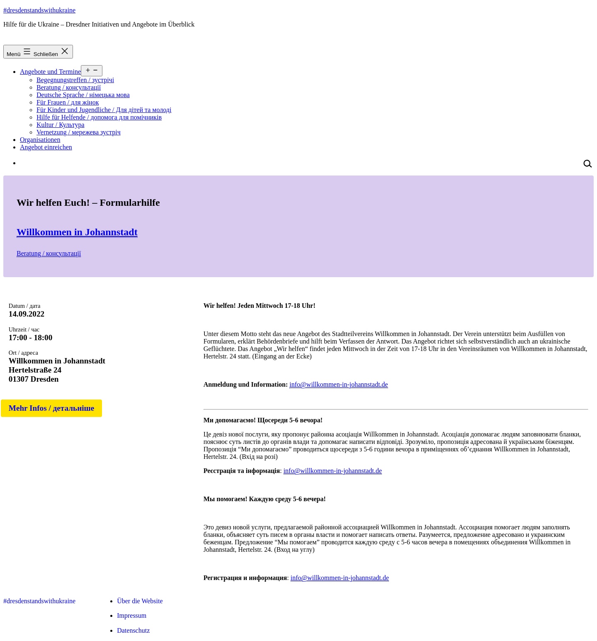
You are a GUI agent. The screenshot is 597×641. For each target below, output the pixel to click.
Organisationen (40, 139)
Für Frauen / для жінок (67, 102)
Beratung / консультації (68, 87)
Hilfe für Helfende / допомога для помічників (99, 117)
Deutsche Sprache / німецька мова (83, 94)
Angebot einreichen (46, 147)
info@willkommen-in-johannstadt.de (338, 384)
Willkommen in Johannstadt (77, 232)
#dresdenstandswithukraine (39, 10)
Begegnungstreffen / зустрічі (75, 79)
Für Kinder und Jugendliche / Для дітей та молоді (103, 109)
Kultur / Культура (60, 124)
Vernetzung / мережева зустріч (78, 132)
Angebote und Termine (50, 71)
